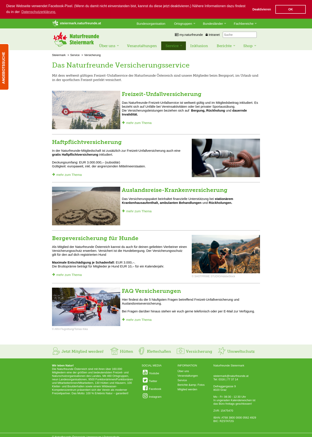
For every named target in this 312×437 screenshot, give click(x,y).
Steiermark (59, 54)
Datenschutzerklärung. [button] (38, 12)
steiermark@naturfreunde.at (231, 375)
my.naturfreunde (189, 34)
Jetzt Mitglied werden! (77, 351)
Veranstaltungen (142, 45)
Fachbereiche (244, 23)
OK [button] (290, 9)
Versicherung (92, 54)
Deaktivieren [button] (261, 9)
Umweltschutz (236, 351)
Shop (248, 45)
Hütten (121, 351)
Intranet (213, 34)
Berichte (224, 45)
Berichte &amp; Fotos (191, 384)
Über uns (107, 45)
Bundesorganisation (151, 23)
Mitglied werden (187, 389)
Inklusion (199, 45)
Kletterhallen (154, 351)
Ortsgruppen (183, 23)
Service (172, 45)
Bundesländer (213, 23)
